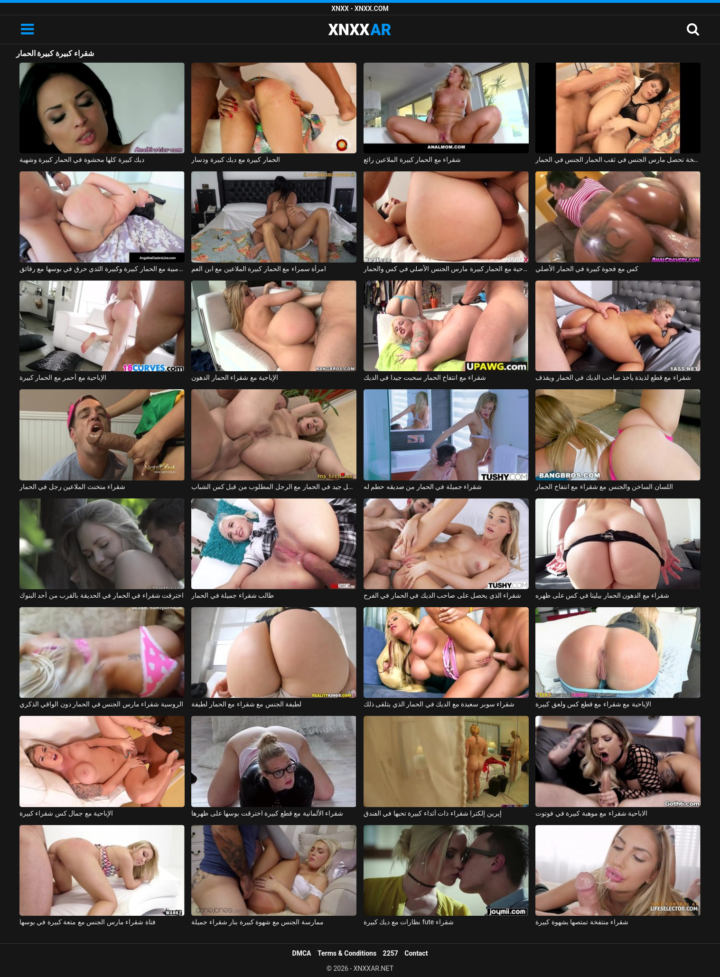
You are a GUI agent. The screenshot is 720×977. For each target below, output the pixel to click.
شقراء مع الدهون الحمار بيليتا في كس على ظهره (602, 595)
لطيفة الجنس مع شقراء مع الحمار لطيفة (246, 704)
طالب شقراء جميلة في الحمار (232, 595)
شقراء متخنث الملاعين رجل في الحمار (72, 486)
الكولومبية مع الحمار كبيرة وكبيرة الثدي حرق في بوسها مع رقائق (102, 268)
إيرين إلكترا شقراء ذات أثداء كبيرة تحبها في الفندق (433, 813)
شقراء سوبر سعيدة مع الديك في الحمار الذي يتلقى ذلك (439, 704)
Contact (416, 953)
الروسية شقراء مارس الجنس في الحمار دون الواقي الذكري (101, 704)
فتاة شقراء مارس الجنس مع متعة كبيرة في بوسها (87, 922)
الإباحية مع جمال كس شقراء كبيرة (66, 813)
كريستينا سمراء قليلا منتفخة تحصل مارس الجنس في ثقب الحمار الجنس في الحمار (618, 159)
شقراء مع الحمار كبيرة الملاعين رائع (412, 159)
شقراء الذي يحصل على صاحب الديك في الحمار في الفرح (442, 595)
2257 (390, 953)
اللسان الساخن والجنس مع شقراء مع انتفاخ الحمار (604, 486)
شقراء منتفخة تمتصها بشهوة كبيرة (581, 922)
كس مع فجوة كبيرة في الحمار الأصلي (586, 268)
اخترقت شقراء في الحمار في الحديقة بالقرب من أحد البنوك (101, 595)
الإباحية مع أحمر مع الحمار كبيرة (62, 377)
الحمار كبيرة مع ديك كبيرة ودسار (235, 159)
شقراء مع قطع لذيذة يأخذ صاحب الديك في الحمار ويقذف (613, 377)
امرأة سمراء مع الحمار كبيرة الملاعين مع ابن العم (258, 268)
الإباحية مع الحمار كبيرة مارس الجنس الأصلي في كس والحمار (446, 268)
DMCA (301, 953)
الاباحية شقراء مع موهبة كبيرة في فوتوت (591, 813)
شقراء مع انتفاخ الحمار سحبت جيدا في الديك (425, 377)
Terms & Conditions (347, 953)
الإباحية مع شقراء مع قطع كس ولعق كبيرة (593, 704)
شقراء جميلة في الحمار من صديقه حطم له (423, 486)
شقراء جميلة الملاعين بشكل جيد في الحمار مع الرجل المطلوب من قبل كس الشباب (273, 486)
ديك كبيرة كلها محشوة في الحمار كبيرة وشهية (81, 159)
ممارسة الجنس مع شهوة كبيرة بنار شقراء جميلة (257, 922)
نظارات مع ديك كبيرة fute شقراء (409, 922)
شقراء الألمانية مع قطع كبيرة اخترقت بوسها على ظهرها (267, 813)
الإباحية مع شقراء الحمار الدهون (234, 377)
